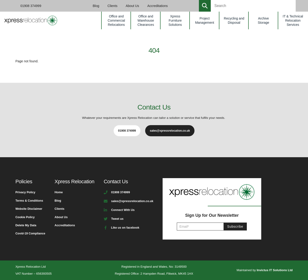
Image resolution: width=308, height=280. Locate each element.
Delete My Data (25, 225)
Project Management (204, 20)
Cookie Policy (25, 217)
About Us (132, 6)
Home (59, 192)
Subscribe (235, 226)
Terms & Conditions (29, 200)
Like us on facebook (125, 227)
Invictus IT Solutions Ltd (274, 270)
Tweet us (117, 218)
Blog (96, 6)
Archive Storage (263, 20)
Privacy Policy (25, 192)
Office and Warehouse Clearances (145, 20)
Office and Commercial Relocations (116, 20)
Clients (112, 6)
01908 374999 (30, 6)
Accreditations (157, 6)
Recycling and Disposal (234, 20)
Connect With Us (123, 210)
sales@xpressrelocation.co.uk (132, 201)
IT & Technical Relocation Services (293, 20)
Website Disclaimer (28, 208)
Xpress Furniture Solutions (175, 20)
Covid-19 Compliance (30, 233)
